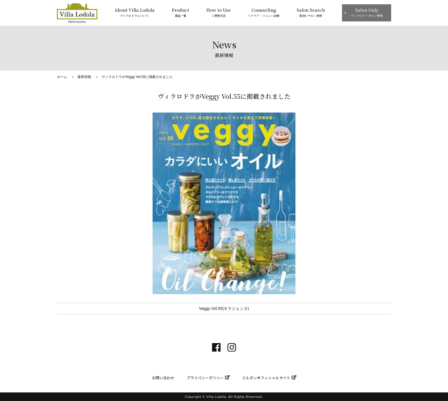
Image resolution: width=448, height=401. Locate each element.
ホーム (62, 77)
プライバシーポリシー (205, 377)
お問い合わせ (163, 377)
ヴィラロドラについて (134, 12)
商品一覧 (180, 12)
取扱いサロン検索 (311, 12)
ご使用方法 (218, 12)
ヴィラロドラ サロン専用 (367, 12)
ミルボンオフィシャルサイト (266, 377)
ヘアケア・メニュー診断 (263, 12)
